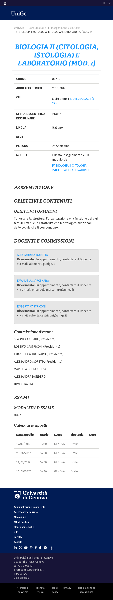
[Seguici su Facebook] (36, 548)
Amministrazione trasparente (29, 507)
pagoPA (18, 537)
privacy (67, 588)
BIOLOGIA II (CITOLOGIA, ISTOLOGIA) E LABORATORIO (70, 167)
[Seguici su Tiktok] (40, 548)
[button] (5, 2)
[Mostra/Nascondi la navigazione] (5, 13)
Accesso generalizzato (26, 512)
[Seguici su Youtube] (26, 548)
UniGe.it (19, 28)
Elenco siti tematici (24, 527)
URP (16, 532)
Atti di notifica (21, 522)
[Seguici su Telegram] (45, 548)
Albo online (20, 517)
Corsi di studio (37, 28)
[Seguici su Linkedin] (15, 548)
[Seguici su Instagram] (31, 548)
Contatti (18, 542)
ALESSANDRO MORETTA (32, 255)
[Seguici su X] (20, 548)
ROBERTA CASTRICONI (31, 306)
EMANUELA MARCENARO (33, 281)
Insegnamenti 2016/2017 (65, 28)
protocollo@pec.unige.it (28, 570)
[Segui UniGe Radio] (51, 548)
